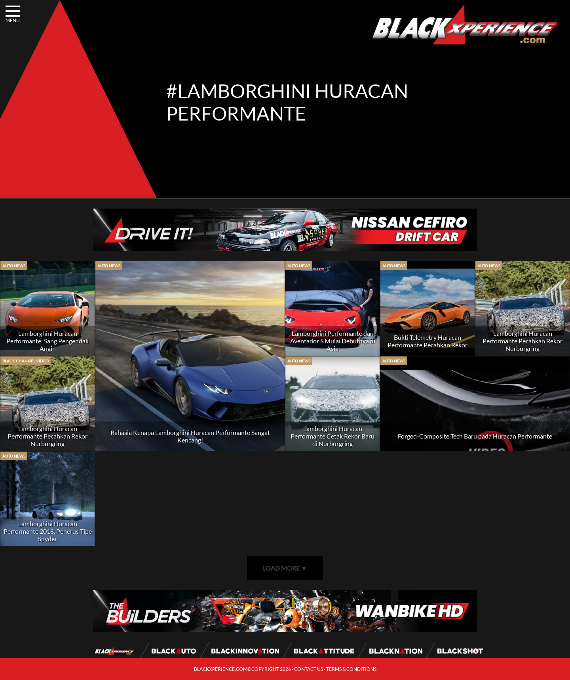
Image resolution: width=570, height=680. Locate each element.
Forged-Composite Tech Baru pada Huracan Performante (475, 436)
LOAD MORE (285, 568)
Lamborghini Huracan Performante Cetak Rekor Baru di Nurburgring (332, 436)
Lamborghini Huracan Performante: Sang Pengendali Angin (47, 340)
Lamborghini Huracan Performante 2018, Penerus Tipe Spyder (48, 531)
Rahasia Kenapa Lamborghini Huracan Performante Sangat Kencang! (190, 436)
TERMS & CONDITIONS (351, 669)
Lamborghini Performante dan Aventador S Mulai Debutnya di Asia (332, 340)
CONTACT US (308, 669)
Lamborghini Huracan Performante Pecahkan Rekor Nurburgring (522, 340)
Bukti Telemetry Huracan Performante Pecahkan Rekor (427, 341)
